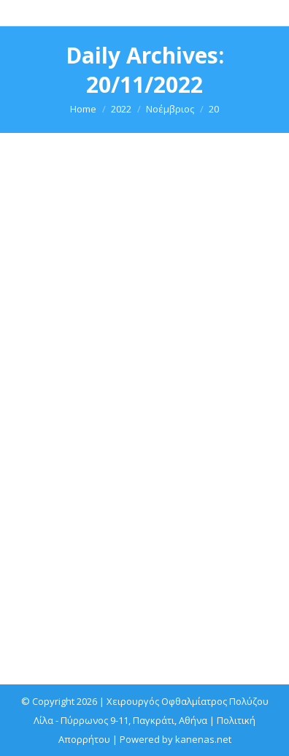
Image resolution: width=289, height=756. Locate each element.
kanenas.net (203, 739)
